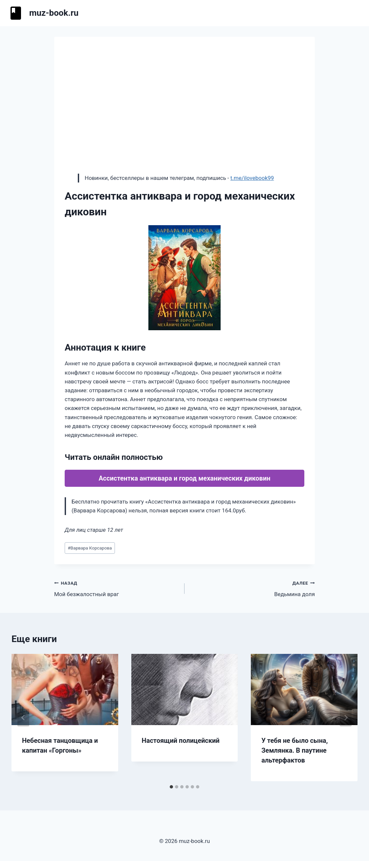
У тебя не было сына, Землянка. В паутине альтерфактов (294, 750)
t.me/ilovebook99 (252, 178)
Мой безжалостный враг (116, 588)
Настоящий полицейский (181, 740)
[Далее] (346, 717)
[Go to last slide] (23, 717)
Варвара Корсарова (90, 547)
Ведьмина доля (252, 588)
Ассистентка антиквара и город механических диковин (184, 478)
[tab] (171, 786)
